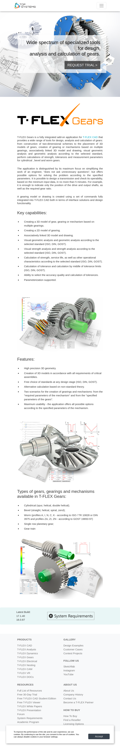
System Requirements (30, 718)
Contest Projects (73, 653)
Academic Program (28, 722)
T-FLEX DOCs (25, 676)
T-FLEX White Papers (29, 706)
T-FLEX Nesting (26, 665)
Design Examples (74, 645)
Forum (21, 714)
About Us (69, 690)
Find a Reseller (72, 719)
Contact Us (70, 698)
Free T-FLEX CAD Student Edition (36, 698)
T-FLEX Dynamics (27, 653)
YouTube (69, 674)
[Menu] (101, 5)
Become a (79, 702)
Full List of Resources (29, 690)
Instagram (69, 670)
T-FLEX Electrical (27, 661)
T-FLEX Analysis (26, 649)
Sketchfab (69, 666)
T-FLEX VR (23, 673)
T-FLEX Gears (25, 657)
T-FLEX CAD (90, 137)
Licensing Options (74, 723)
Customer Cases (73, 649)
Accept (99, 736)
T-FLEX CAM (24, 669)
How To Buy (70, 716)
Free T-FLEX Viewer (28, 702)
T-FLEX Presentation (29, 710)
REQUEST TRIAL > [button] (82, 65)
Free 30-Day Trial (27, 694)
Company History (73, 694)
